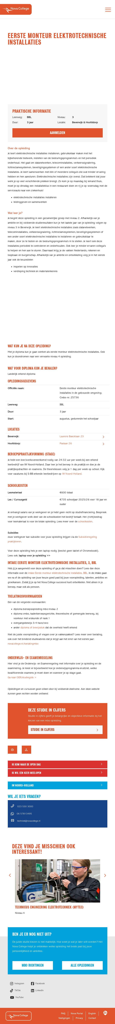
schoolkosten (85, 521)
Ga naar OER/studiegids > (22, 677)
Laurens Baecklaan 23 (72, 436)
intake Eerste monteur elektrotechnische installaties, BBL (57, 573)
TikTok (17, 990)
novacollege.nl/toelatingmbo (23, 643)
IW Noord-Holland (72, 474)
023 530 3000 (25, 806)
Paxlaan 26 (66, 443)
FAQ (63, 1013)
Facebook (40, 983)
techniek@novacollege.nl (28, 821)
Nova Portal (77, 1013)
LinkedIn (39, 990)
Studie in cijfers (42, 730)
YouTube (19, 997)
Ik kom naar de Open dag (26, 764)
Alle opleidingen (82, 965)
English (92, 1013)
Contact (92, 1018)
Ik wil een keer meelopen (26, 773)
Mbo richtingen (33, 965)
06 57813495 (24, 814)
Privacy (79, 1018)
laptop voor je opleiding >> (34, 555)
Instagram (19, 983)
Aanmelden (57, 133)
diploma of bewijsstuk (32, 627)
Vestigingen (64, 1018)
